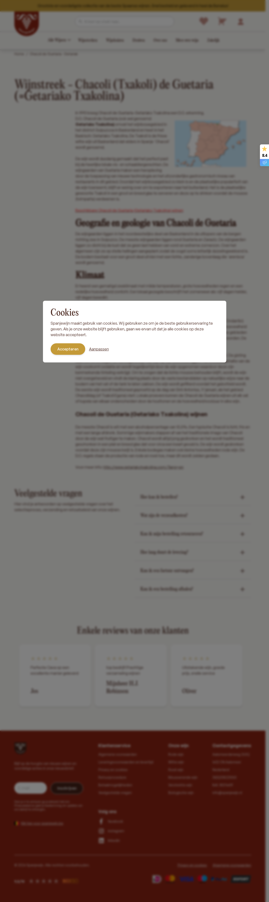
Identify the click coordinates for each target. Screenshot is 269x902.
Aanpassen (99, 349)
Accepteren (68, 349)
